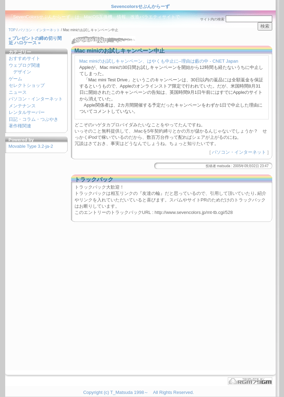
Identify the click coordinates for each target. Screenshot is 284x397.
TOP (12, 30)
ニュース (18, 92)
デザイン (22, 71)
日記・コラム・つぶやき (33, 119)
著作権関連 (20, 125)
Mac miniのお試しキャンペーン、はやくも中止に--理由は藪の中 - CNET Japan (158, 61)
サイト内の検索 (212, 19)
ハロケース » (27, 42)
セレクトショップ (27, 85)
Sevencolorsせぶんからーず (140, 6)
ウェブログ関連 (24, 65)
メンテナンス (22, 105)
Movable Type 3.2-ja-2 (31, 146)
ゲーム (15, 78)
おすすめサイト (24, 58)
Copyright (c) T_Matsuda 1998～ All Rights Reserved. (138, 392)
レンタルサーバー (27, 112)
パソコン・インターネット (39, 30)
